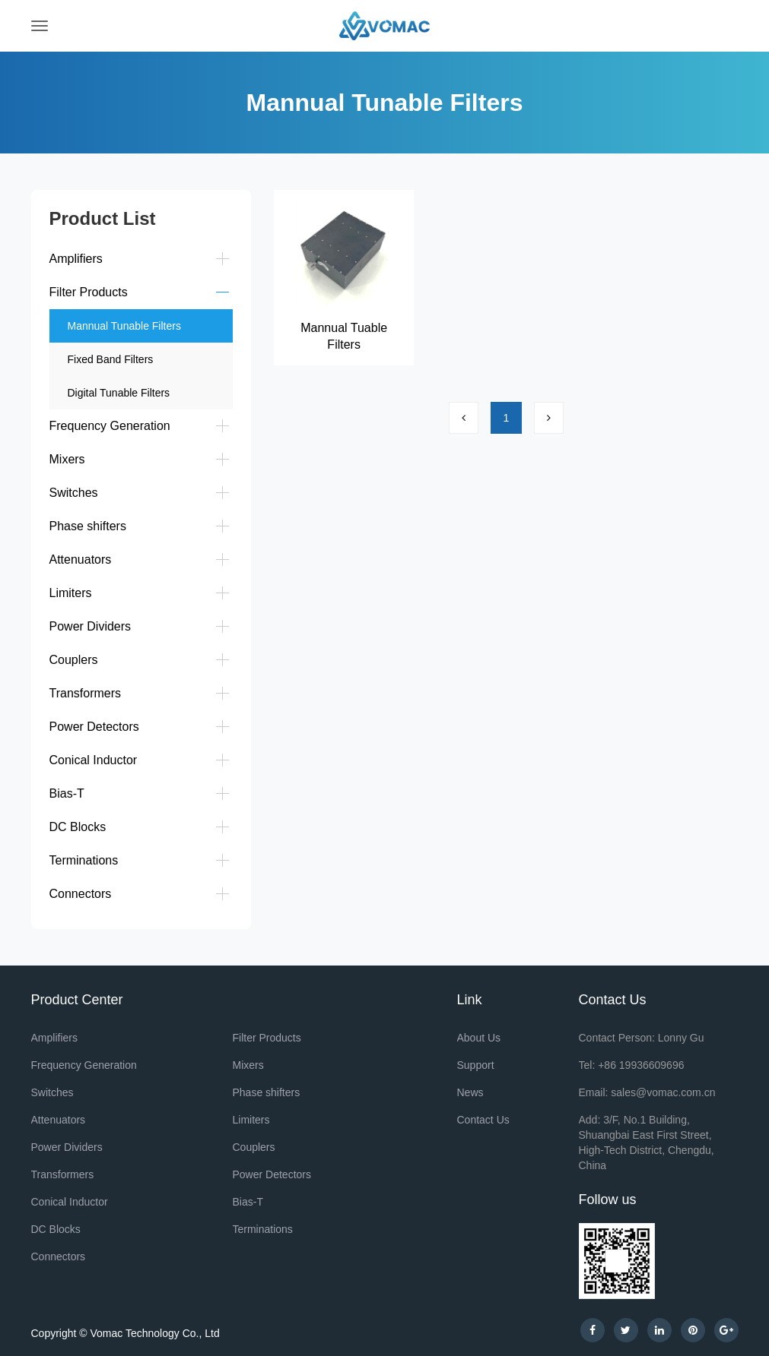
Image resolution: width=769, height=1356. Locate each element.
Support (475, 1065)
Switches (73, 492)
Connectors (80, 893)
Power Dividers (90, 626)
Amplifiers (76, 258)
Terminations (84, 860)
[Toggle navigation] (40, 26)
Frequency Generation (109, 425)
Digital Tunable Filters (119, 393)
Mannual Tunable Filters (124, 326)
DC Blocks (77, 826)
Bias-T (66, 793)
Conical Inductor (93, 760)
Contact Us (483, 1120)
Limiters (70, 592)
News (470, 1092)
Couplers (73, 659)
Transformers (85, 693)
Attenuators (80, 559)
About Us (479, 1038)
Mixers (67, 459)
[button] (222, 258)
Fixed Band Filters (111, 359)
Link (469, 999)
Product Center (77, 999)
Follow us (608, 1199)
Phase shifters (87, 526)
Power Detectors (94, 726)
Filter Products (88, 292)
